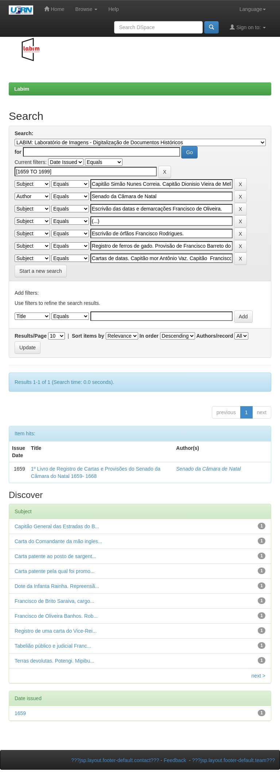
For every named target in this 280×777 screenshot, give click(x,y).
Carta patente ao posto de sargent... (55, 556)
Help (113, 9)
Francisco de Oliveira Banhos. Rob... (56, 616)
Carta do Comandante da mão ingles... (58, 541)
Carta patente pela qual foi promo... (54, 571)
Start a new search (40, 271)
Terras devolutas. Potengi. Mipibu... (54, 661)
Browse (86, 9)
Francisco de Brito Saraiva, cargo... (54, 601)
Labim (21, 89)
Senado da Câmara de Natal (208, 469)
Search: (24, 133)
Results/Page (31, 336)
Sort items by (88, 336)
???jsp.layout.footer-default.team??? (233, 760)
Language (253, 9)
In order (149, 336)
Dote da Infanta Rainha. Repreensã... (57, 586)
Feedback (175, 760)
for (18, 152)
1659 (20, 713)
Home (54, 9)
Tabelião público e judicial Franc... (53, 646)
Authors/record (214, 336)
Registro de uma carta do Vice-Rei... (56, 631)
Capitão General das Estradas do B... (57, 526)
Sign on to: (248, 27)
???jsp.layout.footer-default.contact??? (115, 760)
